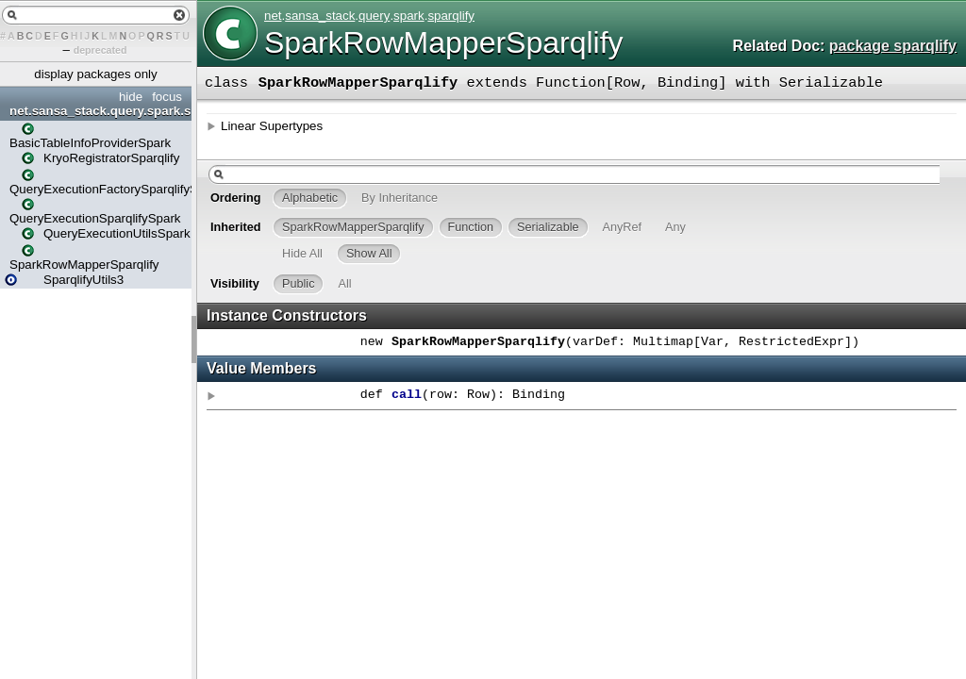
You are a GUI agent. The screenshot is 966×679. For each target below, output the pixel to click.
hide (130, 97)
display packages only (95, 74)
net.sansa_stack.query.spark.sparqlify (98, 111)
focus (167, 97)
